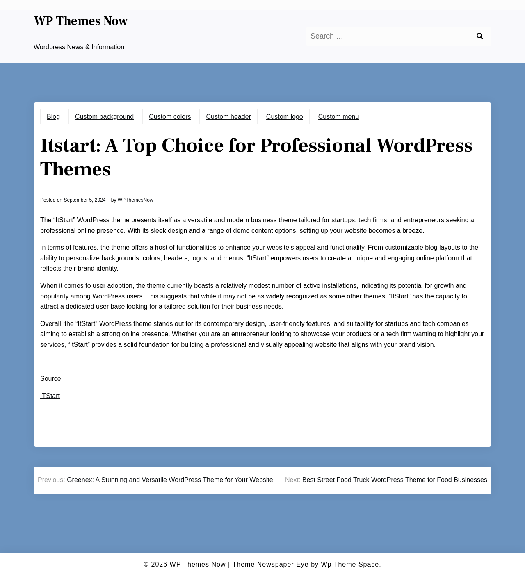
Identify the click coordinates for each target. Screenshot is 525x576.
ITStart (50, 395)
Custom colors (170, 116)
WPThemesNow (135, 200)
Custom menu (338, 116)
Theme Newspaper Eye (271, 564)
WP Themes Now (81, 21)
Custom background (104, 116)
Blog (53, 116)
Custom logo (284, 116)
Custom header (228, 116)
